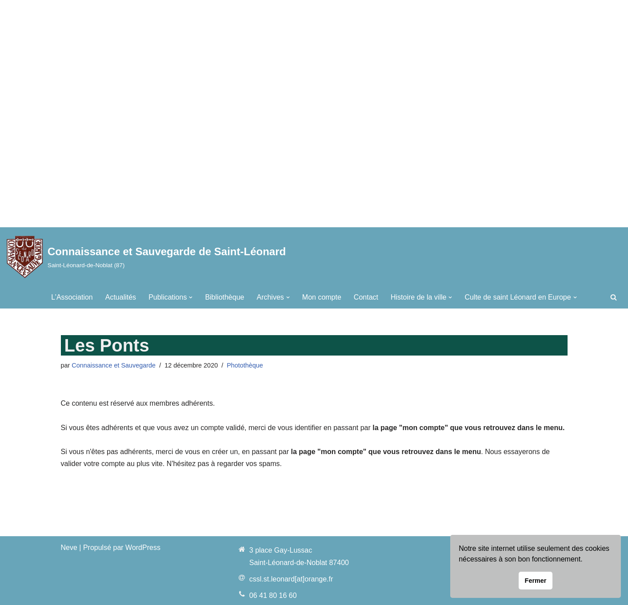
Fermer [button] (536, 580)
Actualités (120, 297)
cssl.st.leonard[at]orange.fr (291, 579)
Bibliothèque (224, 297)
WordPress (142, 547)
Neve (69, 547)
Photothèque (245, 365)
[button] (190, 297)
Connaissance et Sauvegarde (114, 365)
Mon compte (321, 297)
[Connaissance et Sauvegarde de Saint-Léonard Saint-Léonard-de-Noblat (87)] (146, 256)
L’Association (71, 297)
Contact (366, 297)
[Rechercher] (613, 297)
